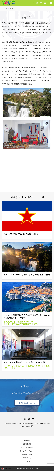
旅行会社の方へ (27, 454)
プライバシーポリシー (27, 451)
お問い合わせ (27, 458)
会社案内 (27, 440)
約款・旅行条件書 (27, 447)
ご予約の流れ (27, 461)
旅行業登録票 (27, 444)
